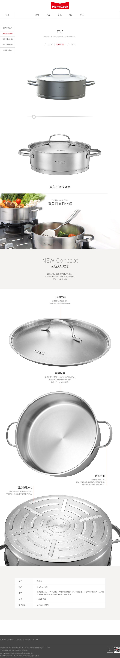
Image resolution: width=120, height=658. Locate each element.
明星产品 (60, 45)
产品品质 (48, 45)
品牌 (37, 15)
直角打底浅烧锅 (8, 33)
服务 (71, 15)
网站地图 (27, 639)
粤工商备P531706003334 (22, 656)
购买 (82, 15)
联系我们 (3, 639)
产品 (48, 15)
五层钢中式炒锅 (8, 39)
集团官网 (35, 639)
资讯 (60, 15)
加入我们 (19, 639)
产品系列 (71, 45)
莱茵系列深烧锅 (8, 45)
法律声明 (11, 639)
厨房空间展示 (7, 28)
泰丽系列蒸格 (7, 50)
